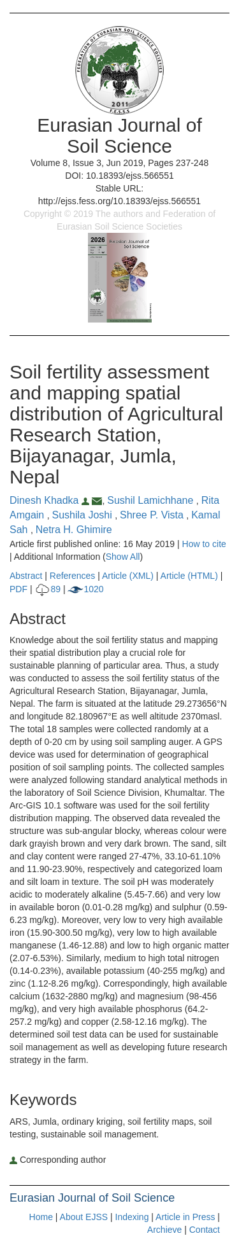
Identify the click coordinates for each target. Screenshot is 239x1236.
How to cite (204, 544)
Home (41, 1217)
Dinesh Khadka (51, 500)
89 (47, 589)
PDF (18, 589)
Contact (204, 1230)
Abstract (26, 576)
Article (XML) (129, 576)
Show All (123, 557)
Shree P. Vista (153, 515)
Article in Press (185, 1217)
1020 (85, 589)
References (73, 576)
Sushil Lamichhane (151, 500)
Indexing (132, 1217)
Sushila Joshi (83, 515)
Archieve (164, 1230)
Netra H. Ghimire (74, 529)
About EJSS (84, 1217)
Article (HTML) (189, 576)
